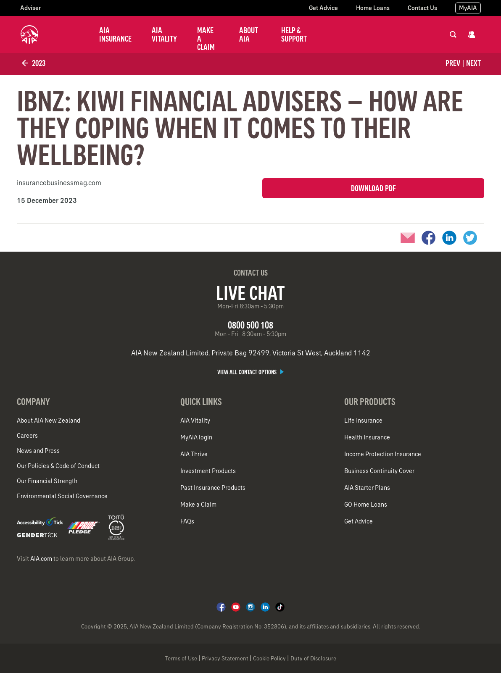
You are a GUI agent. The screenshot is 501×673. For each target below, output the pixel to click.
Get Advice (323, 8)
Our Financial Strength (47, 481)
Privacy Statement (225, 658)
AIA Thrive (194, 454)
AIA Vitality (164, 34)
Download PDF (373, 188)
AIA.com (41, 559)
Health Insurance (367, 437)
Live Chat (250, 293)
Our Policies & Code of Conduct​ (58, 466)
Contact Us (422, 8)
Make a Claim (206, 38)
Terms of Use (181, 658)
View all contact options (250, 372)
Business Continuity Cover (379, 471)
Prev (453, 63)
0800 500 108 (250, 325)
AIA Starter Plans (367, 488)
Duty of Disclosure (313, 658)
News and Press (38, 451)
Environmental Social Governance (62, 496)
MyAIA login (196, 437)
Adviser (30, 8)
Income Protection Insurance (382, 454)
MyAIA (468, 8)
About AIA (248, 34)
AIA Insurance (115, 34)
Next (473, 63)
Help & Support (294, 34)
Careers (27, 435)
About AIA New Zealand (48, 420)
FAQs (187, 521)
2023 (32, 63)
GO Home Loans (365, 504)
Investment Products (208, 471)
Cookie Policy (269, 658)
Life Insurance (363, 420)
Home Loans (373, 8)
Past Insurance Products (212, 488)
